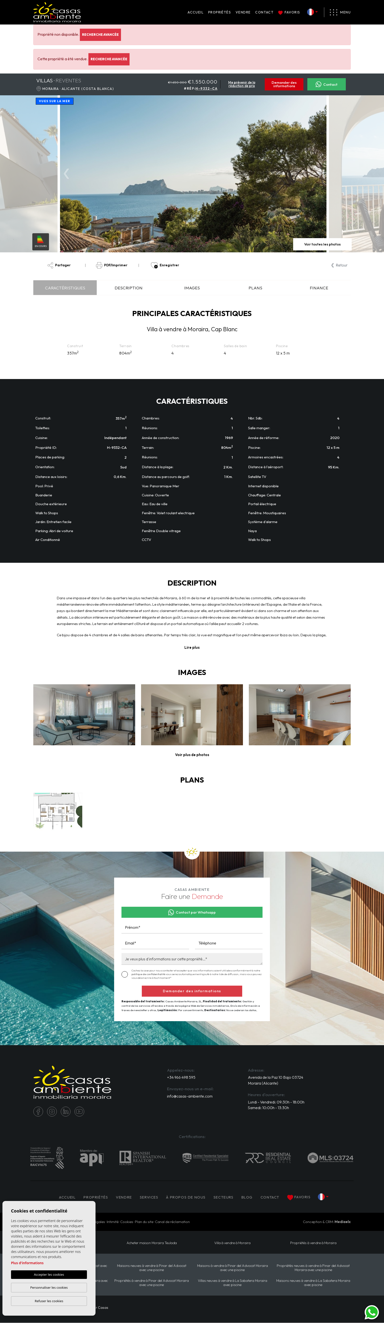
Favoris (289, 12)
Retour (339, 265)
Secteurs (226, 1197)
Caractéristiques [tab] (65, 287)
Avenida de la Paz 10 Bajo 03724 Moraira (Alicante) (275, 1080)
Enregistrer (165, 265)
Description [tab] (129, 287)
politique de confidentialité (149, 974)
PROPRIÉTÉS (219, 12)
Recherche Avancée (100, 35)
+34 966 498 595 (181, 1077)
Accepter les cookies (49, 1274)
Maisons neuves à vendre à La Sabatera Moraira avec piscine (313, 1283)
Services (149, 1197)
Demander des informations (284, 84)
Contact (264, 12)
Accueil (196, 12)
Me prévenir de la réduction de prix (241, 84)
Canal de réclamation (172, 1222)
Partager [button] (59, 265)
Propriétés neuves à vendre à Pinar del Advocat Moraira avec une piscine (313, 1268)
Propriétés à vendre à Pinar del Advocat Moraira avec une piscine (152, 1283)
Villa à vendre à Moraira (232, 1243)
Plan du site (144, 1222)
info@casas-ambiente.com (190, 1096)
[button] (192, 755)
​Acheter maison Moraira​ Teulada (152, 1243)
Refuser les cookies (49, 1301)
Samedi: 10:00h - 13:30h (268, 1108)
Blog (250, 1197)
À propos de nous (187, 1197)
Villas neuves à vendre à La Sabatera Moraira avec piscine (232, 1283)
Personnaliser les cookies (49, 1287)
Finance (319, 287)
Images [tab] (192, 287)
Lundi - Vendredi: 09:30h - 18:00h (276, 1102)
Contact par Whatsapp (192, 912)
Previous (65, 174)
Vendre (243, 12)
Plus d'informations (27, 1263)
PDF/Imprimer (112, 265)
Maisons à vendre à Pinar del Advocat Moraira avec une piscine (232, 1268)
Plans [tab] (255, 287)
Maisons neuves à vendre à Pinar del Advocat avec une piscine (151, 1268)
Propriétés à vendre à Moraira (313, 1243)
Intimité (113, 1222)
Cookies (126, 1222)
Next (321, 174)
